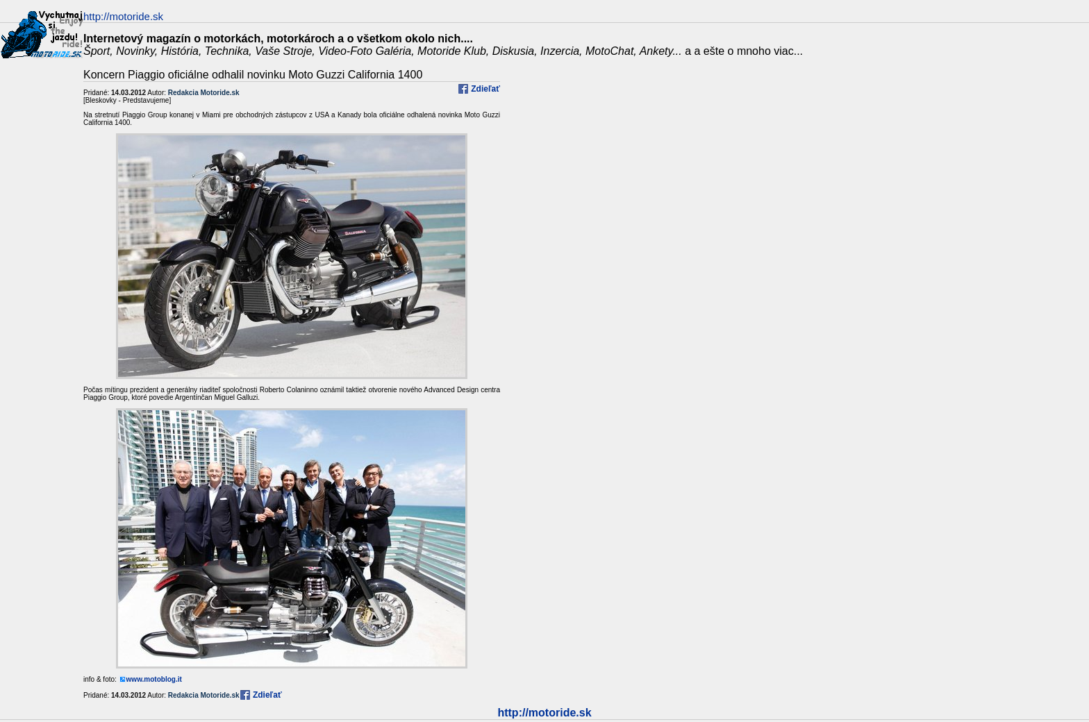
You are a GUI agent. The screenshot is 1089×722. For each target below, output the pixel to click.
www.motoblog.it (154, 679)
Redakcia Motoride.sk (204, 92)
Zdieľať (484, 89)
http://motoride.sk (544, 713)
